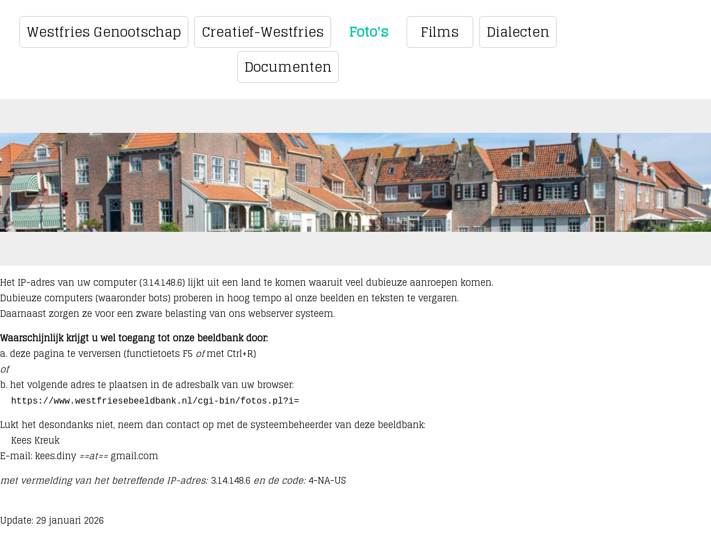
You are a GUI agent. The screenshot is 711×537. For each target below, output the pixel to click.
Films (439, 32)
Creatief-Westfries (263, 32)
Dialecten (518, 32)
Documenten (288, 67)
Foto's (368, 32)
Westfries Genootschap (104, 32)
